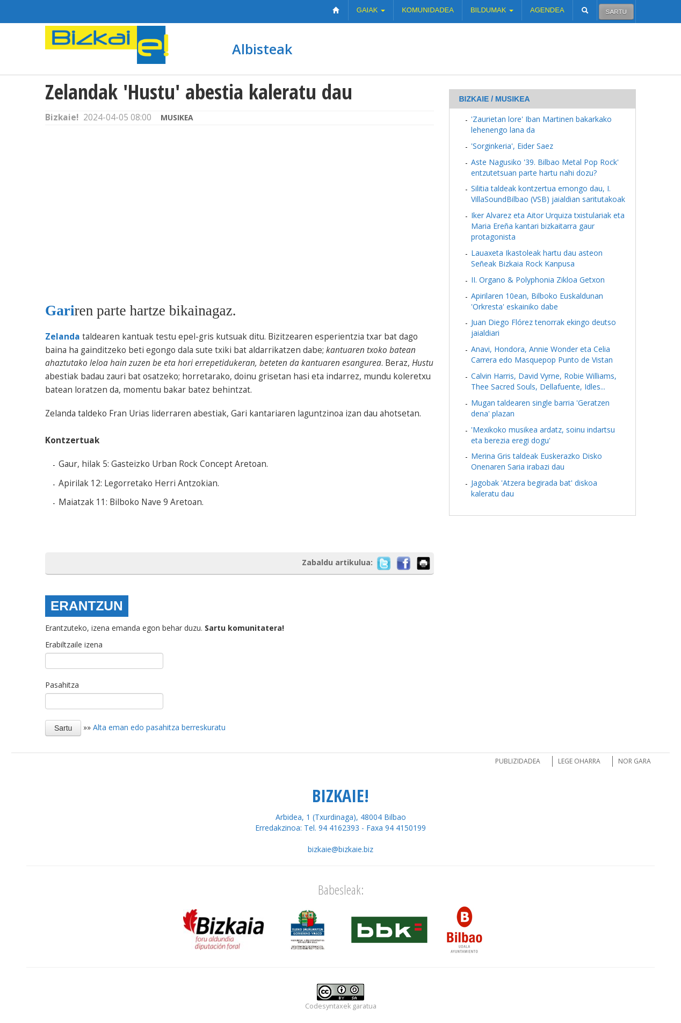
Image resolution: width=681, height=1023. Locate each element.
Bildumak (491, 10)
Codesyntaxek (328, 1006)
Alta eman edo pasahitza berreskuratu (159, 727)
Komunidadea (428, 10)
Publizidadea (517, 761)
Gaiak (371, 10)
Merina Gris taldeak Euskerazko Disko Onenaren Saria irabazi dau (536, 461)
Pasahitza (62, 685)
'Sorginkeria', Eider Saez (512, 146)
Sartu (616, 11)
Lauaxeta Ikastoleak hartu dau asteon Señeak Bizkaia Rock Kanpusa (537, 258)
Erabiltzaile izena (74, 644)
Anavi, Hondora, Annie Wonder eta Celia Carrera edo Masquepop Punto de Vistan (542, 354)
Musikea (177, 117)
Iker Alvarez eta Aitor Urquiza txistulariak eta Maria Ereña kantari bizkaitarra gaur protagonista (548, 226)
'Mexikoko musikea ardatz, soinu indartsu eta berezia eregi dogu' (543, 434)
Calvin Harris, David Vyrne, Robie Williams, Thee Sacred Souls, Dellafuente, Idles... (544, 381)
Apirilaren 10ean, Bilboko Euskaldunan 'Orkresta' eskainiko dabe (537, 301)
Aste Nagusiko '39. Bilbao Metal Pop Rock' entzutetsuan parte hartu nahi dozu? (545, 167)
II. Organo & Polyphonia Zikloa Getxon (538, 280)
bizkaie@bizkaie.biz (340, 849)
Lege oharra (579, 761)
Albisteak (262, 49)
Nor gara (634, 761)
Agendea (547, 10)
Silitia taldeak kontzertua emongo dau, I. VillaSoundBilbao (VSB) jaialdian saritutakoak (548, 193)
